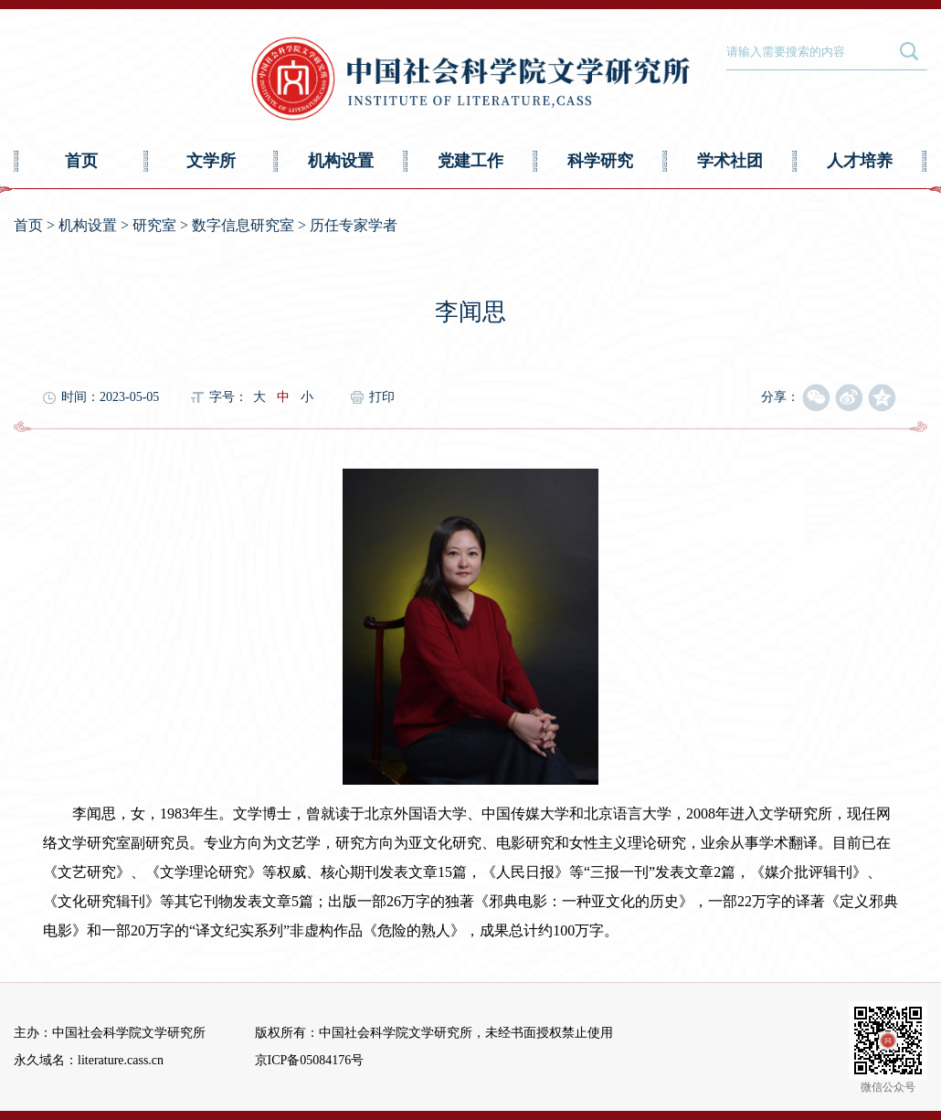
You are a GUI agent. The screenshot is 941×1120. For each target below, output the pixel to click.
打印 (382, 397)
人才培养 (860, 161)
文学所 (211, 161)
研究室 (154, 225)
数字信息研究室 (243, 225)
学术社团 (730, 161)
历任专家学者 (353, 225)
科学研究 (600, 161)
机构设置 (341, 161)
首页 (81, 161)
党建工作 (470, 161)
